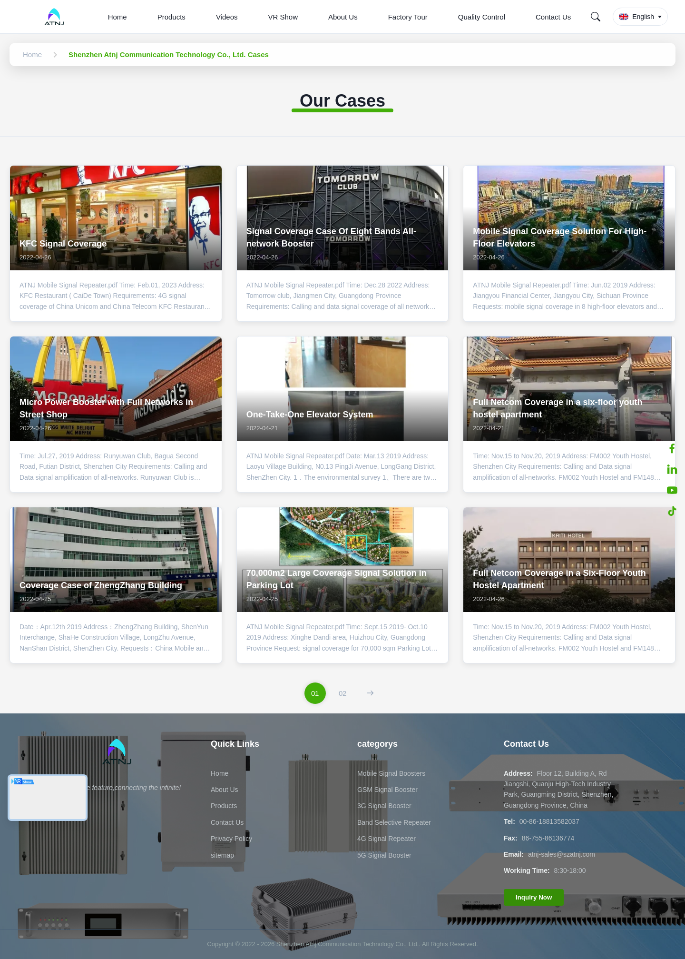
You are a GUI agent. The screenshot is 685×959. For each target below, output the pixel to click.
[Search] (595, 16)
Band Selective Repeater (394, 822)
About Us (343, 17)
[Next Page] (370, 693)
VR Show (283, 17)
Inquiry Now (534, 897)
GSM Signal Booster (387, 789)
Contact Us (553, 17)
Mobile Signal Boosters (391, 773)
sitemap (222, 855)
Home (117, 17)
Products (171, 17)
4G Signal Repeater (386, 838)
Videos (227, 17)
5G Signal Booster (384, 855)
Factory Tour (408, 17)
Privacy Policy (231, 838)
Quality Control (481, 17)
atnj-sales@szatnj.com (561, 854)
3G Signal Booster (384, 806)
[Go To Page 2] (342, 693)
